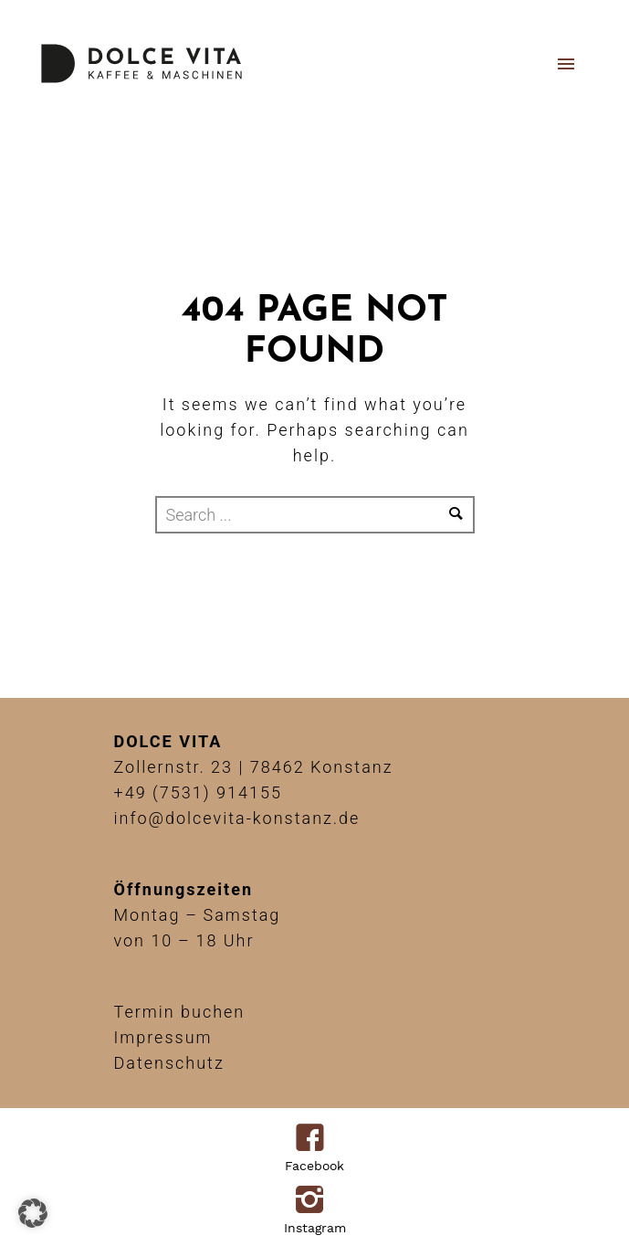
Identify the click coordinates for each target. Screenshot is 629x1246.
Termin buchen (180, 1011)
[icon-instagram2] (314, 1201)
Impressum (163, 1037)
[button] (33, 1213)
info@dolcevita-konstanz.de (237, 818)
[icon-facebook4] (314, 1139)
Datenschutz (169, 1062)
